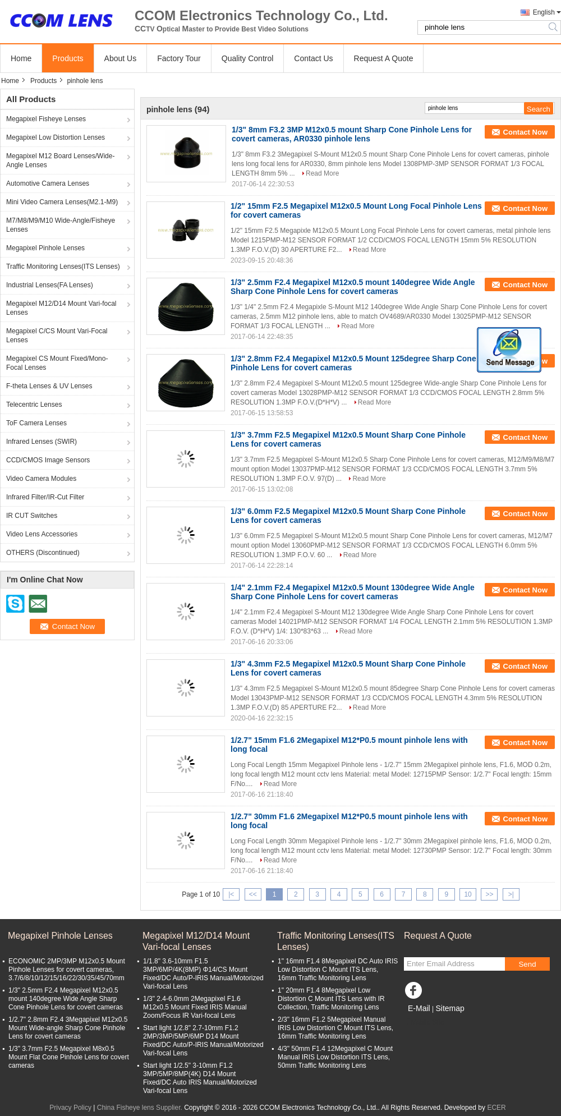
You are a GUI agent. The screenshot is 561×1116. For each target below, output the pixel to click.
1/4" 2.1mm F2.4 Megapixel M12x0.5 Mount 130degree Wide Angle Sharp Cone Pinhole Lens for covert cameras (353, 592)
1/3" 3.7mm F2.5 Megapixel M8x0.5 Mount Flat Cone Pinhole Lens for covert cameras (68, 1057)
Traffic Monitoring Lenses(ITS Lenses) (63, 266)
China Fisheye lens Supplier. (140, 1108)
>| (511, 894)
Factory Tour (179, 58)
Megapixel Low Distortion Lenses (55, 137)
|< (231, 894)
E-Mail (419, 1008)
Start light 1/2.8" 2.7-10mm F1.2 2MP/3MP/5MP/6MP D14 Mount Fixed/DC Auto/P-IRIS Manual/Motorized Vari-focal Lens (203, 1040)
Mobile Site (424, 1022)
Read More (322, 173)
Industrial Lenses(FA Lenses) (49, 285)
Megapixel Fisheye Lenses (46, 119)
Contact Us (313, 58)
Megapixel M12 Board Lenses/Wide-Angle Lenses (60, 160)
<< (253, 894)
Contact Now (525, 132)
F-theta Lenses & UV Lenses (49, 386)
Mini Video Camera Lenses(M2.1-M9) (62, 202)
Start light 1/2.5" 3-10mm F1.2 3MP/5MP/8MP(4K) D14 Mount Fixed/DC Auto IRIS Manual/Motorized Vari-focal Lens (200, 1078)
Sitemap (449, 1008)
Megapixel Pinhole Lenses (45, 248)
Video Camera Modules (41, 479)
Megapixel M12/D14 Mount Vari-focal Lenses (61, 308)
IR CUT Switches (31, 516)
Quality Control (248, 58)
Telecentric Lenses (34, 404)
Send (527, 964)
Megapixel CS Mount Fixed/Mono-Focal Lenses (57, 363)
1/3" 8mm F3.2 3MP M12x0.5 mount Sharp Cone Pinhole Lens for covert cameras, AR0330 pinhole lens (352, 134)
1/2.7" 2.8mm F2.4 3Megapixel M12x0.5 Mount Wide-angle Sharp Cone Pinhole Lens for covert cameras (67, 1028)
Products (67, 58)
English (544, 12)
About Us (120, 58)
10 (467, 894)
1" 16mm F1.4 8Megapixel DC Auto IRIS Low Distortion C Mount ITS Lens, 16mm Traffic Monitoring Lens (338, 969)
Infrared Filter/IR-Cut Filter (45, 497)
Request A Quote (383, 58)
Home (21, 58)
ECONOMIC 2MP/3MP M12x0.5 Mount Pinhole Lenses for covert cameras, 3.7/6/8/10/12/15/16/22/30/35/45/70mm (66, 969)
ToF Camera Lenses (36, 423)
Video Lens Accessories (41, 534)
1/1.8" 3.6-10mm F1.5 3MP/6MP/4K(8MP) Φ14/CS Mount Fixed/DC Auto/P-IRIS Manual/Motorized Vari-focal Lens (203, 973)
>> (489, 894)
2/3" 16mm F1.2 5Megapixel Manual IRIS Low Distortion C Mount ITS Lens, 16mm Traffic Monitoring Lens (335, 1028)
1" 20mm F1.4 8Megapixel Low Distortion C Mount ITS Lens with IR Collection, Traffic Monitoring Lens (331, 998)
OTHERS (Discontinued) (43, 553)
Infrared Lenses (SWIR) (41, 442)
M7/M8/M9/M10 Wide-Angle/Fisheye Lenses (60, 225)
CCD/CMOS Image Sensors (48, 460)
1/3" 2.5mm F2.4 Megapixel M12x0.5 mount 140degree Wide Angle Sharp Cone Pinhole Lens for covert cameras (353, 287)
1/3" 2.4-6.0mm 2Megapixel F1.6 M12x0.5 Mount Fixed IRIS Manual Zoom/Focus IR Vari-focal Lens (195, 1007)
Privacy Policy (70, 1108)
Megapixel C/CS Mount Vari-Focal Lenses (57, 335)
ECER (496, 1108)
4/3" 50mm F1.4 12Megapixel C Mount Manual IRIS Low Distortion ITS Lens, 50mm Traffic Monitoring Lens (335, 1057)
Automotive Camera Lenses (47, 183)
